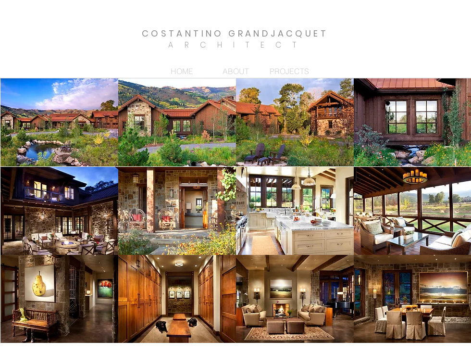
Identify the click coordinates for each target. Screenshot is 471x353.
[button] (59, 122)
